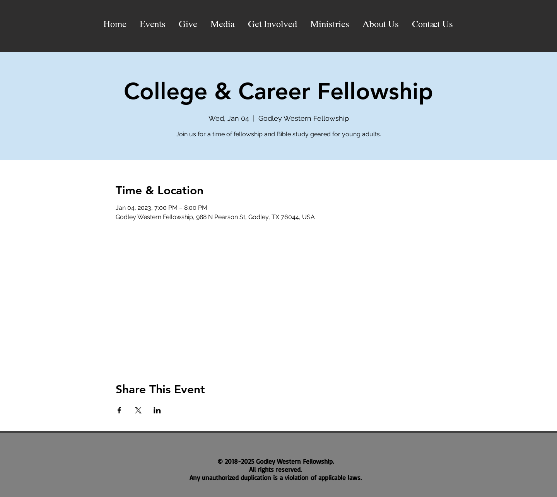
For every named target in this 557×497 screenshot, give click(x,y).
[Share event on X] (138, 410)
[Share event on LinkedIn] (157, 410)
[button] (222, 24)
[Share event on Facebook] (119, 410)
